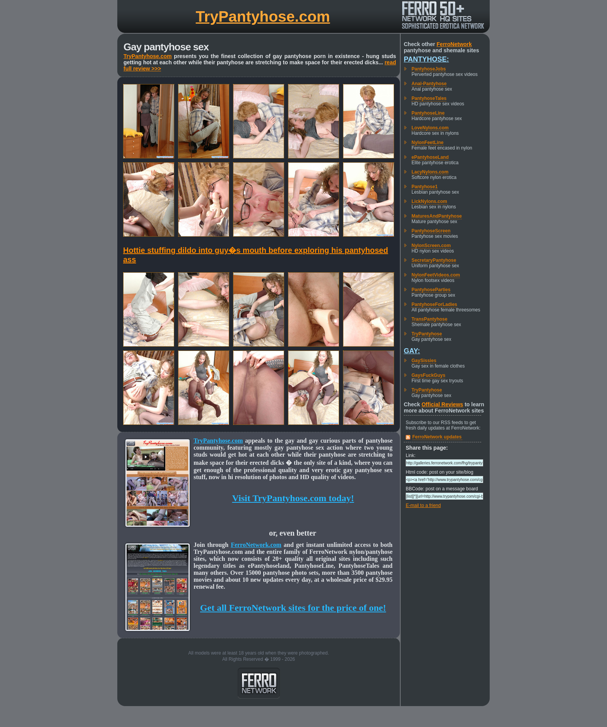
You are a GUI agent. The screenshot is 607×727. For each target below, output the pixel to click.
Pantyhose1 (424, 186)
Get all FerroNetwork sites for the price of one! (293, 608)
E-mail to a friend (423, 505)
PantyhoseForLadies (434, 304)
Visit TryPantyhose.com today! (293, 498)
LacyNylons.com (430, 172)
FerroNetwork (454, 44)
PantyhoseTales (429, 98)
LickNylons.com (429, 201)
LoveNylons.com (430, 128)
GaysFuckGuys (428, 375)
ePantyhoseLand (430, 157)
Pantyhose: (426, 59)
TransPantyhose (430, 319)
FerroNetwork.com (256, 544)
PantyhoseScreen (431, 231)
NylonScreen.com (431, 245)
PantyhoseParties (431, 289)
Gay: (412, 351)
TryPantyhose (427, 334)
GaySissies (424, 360)
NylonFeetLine (428, 142)
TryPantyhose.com (263, 16)
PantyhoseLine (428, 113)
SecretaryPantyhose (434, 260)
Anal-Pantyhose (429, 83)
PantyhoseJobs (429, 69)
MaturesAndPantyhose (437, 216)
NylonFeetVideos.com (436, 275)
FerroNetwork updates (436, 437)
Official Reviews (442, 404)
